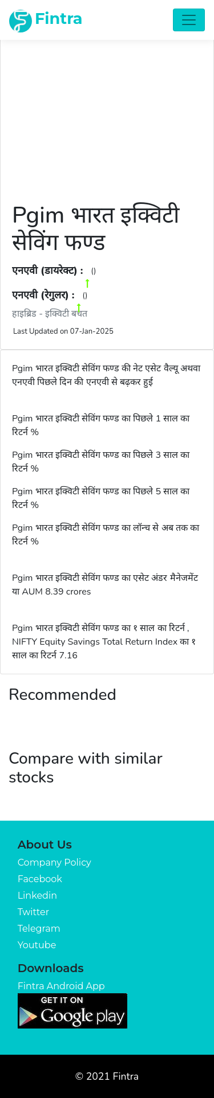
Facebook (40, 879)
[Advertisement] (107, 113)
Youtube (37, 945)
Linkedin (37, 895)
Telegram (39, 928)
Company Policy (54, 862)
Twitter (33, 912)
